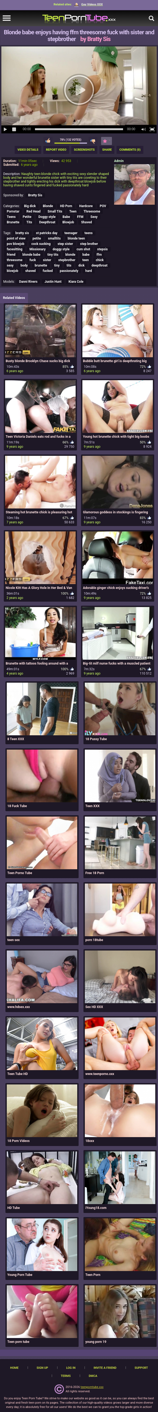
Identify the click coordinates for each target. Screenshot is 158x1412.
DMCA (93, 1376)
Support (141, 1368)
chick (100, 260)
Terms (65, 1376)
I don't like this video (93, 141)
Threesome (91, 211)
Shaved (86, 222)
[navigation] (7, 18)
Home (14, 1368)
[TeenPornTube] (79, 18)
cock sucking (41, 244)
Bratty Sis (35, 195)
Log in (70, 1368)
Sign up (42, 1368)
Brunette (13, 222)
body (24, 265)
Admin (119, 161)
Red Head (34, 211)
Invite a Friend (105, 1368)
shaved (30, 271)
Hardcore (86, 206)
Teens (11, 217)
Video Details (27, 149)
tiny (57, 265)
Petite (27, 217)
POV (103, 206)
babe (85, 255)
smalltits (54, 238)
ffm (99, 255)
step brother (89, 244)
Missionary (38, 249)
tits (69, 265)
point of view (16, 238)
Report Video (56, 149)
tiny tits (52, 255)
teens (89, 233)
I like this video (48, 141)
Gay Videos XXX (88, 4)
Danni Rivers (28, 282)
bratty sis (22, 233)
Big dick (30, 206)
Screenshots (84, 149)
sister (47, 260)
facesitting (14, 249)
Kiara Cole (76, 282)
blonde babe (31, 255)
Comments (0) (129, 149)
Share (107, 149)
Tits (29, 222)
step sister (65, 244)
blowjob (12, 271)
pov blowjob (15, 244)
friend (11, 255)
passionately (69, 271)
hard (88, 271)
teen (85, 260)
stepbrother (66, 260)
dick (81, 265)
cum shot (83, 249)
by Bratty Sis (95, 39)
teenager (71, 233)
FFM (80, 217)
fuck (33, 260)
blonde (70, 255)
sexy (10, 265)
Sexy (94, 217)
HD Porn (66, 206)
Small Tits (55, 211)
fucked (48, 271)
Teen (73, 211)
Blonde (48, 206)
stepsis (102, 249)
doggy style (61, 249)
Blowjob (68, 222)
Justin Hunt (53, 282)
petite (37, 238)
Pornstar (13, 211)
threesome (14, 260)
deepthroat (100, 265)
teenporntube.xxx (92, 1387)
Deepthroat (47, 222)
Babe (66, 217)
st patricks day (46, 233)
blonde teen (76, 238)
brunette (41, 265)
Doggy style (47, 217)
